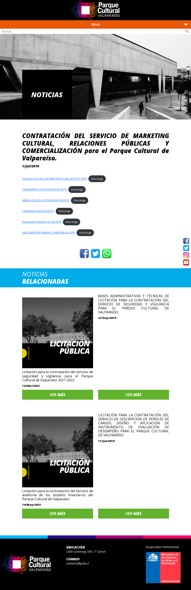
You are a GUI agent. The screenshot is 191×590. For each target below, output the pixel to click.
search (187, 31)
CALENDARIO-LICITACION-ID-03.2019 (44, 189)
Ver (57, 394)
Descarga (97, 179)
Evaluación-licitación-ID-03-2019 (41, 222)
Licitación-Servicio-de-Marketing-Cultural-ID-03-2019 (54, 179)
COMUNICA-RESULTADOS (38, 211)
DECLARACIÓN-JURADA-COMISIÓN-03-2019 (48, 232)
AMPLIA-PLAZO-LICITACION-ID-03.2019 (45, 200)
